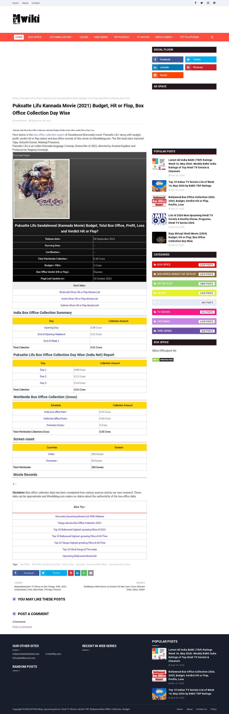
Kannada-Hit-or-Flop (30, 98)
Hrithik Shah (21, 120)
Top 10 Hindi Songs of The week (80, 549)
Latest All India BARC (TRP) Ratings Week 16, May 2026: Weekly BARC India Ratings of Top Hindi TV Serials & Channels (192, 166)
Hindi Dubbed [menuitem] (163, 37)
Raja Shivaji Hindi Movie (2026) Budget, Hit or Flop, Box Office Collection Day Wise (188, 237)
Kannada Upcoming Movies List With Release (79, 516)
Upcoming (186, 321)
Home (16, 3)
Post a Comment (22, 627)
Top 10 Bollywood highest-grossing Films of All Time (79, 536)
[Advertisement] (80, 72)
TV (186, 302)
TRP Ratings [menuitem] (121, 37)
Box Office (25, 564)
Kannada (80, 564)
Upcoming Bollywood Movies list (80, 556)
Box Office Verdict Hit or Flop (46, 564)
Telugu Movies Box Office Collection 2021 (79, 523)
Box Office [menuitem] (34, 37)
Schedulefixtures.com (24, 658)
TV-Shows (186, 312)
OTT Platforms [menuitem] (189, 37)
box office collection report (49, 134)
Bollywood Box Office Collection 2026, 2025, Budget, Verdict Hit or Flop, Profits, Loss (192, 201)
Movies (186, 293)
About (25, 3)
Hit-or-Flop (68, 564)
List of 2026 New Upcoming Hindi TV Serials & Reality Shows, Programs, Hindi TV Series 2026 (191, 219)
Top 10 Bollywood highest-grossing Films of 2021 (79, 529)
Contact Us (201, 709)
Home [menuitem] (18, 37)
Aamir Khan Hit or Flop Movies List (79, 298)
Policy (213, 709)
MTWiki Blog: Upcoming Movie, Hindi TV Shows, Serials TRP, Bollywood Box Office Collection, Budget (80, 709)
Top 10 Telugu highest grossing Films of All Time (79, 542)
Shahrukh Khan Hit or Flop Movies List (79, 292)
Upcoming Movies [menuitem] (60, 37)
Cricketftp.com (53, 653)
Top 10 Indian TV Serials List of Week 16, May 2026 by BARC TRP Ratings (191, 184)
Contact (36, 3)
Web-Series (186, 331)
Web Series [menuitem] (101, 37)
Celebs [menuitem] (83, 37)
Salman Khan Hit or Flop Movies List (80, 305)
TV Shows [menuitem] (143, 37)
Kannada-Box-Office (97, 564)
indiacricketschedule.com (26, 653)
